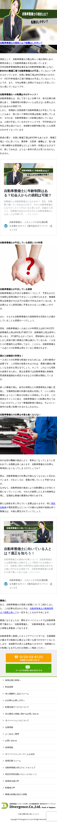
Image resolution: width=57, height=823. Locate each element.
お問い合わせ (11, 740)
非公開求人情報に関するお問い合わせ (22, 713)
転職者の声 (10, 787)
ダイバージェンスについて (17, 720)
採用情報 (9, 747)
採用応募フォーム (13, 760)
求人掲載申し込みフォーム (17, 693)
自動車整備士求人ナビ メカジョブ (20, 767)
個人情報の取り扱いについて (29, 814)
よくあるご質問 (12, 734)
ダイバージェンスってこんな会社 (20, 754)
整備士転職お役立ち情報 (16, 794)
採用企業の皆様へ (13, 680)
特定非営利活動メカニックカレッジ (21, 774)
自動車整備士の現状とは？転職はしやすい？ (21, 42)
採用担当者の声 (12, 781)
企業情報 (9, 727)
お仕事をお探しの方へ (15, 700)
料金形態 (9, 686)
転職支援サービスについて (17, 707)
